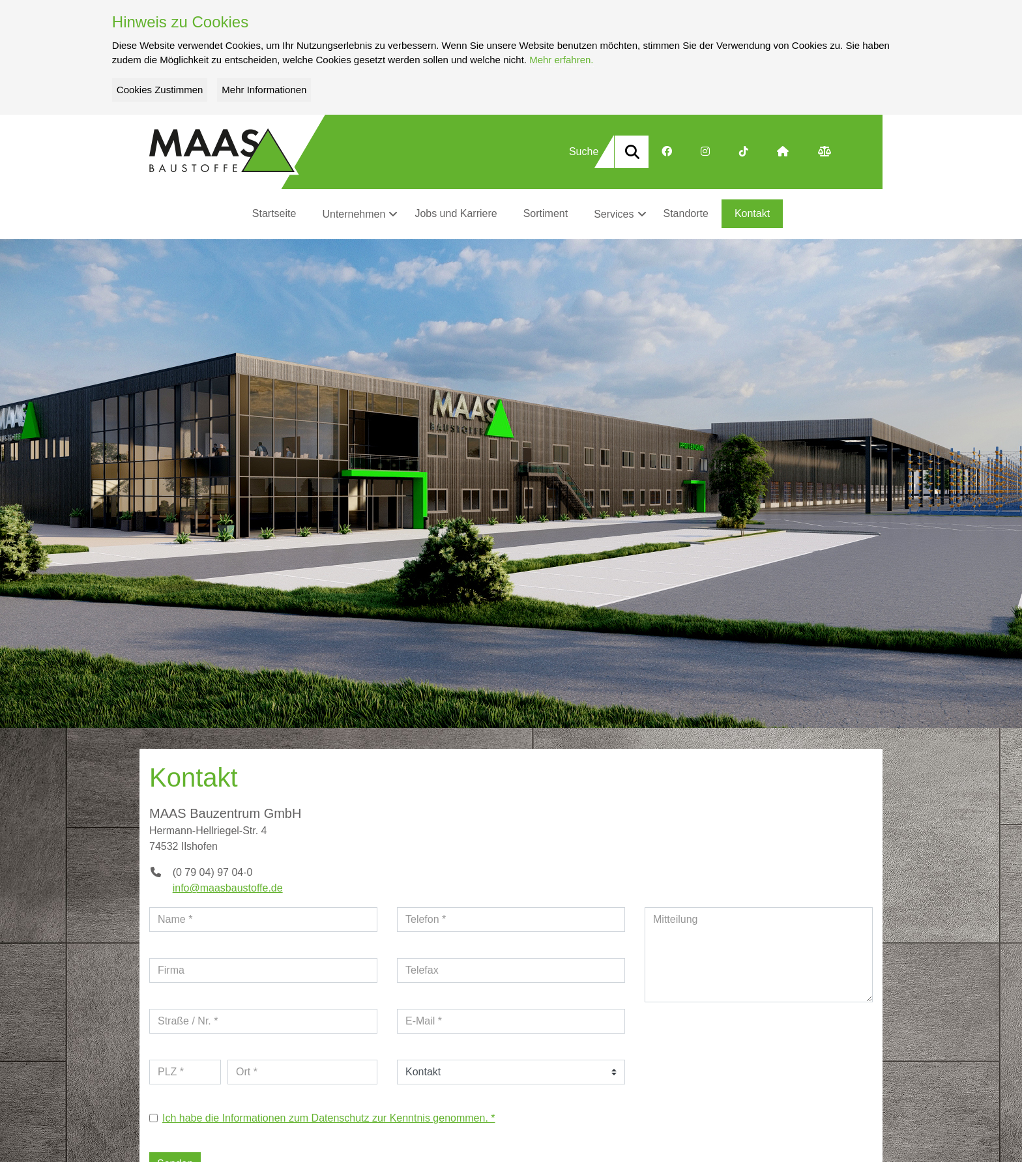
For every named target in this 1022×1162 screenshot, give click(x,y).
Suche (583, 151)
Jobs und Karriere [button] (456, 213)
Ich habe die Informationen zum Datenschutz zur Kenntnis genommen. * (328, 1118)
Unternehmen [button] (353, 214)
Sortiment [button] (545, 213)
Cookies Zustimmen (160, 89)
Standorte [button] (686, 213)
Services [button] (614, 214)
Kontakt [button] (752, 213)
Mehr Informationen (264, 89)
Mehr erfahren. (561, 59)
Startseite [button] (274, 213)
